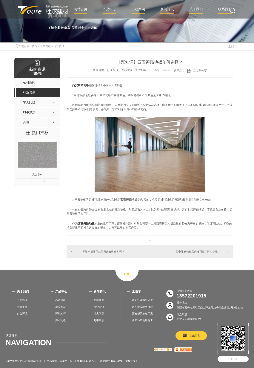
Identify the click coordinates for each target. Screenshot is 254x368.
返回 (233, 46)
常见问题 (99, 313)
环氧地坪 (60, 313)
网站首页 (80, 9)
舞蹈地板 (60, 320)
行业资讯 (59, 46)
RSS (114, 360)
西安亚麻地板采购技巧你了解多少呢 (197, 251)
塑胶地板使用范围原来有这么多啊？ (103, 251)
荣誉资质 (22, 306)
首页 (34, 46)
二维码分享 (200, 70)
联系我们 (225, 9)
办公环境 (22, 313)
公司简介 (22, 300)
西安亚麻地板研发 (142, 300)
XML (119, 360)
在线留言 (195, 335)
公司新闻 (99, 300)
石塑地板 (60, 300)
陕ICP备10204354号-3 (83, 360)
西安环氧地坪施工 (142, 320)
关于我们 (196, 9)
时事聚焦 (99, 320)
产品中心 (109, 9)
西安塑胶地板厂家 (142, 313)
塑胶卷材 (60, 306)
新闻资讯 (167, 9)
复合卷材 (37, 174)
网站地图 (105, 360)
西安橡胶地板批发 (142, 306)
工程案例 (138, 9)
